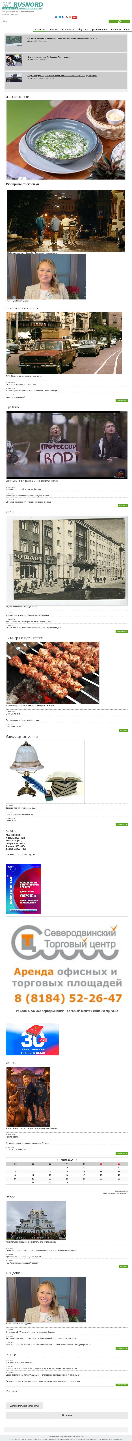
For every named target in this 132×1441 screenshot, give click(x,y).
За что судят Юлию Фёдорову (19, 1324)
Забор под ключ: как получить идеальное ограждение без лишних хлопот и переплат (42, 1375)
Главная (40, 29)
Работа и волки (12, 1137)
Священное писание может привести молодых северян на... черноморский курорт (41, 1250)
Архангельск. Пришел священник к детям (24, 1257)
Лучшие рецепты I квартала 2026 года (22, 720)
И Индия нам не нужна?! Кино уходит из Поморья (27, 615)
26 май (8, 1360)
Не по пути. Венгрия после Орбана (21, 384)
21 (33, 1179)
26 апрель (9, 619)
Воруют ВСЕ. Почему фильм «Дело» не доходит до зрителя (32, 481)
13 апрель (9, 625)
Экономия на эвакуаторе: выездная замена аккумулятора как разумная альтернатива (43, 1381)
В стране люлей (13, 714)
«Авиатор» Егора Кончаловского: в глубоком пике (27, 496)
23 (67, 1179)
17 (84, 1175)
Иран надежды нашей (15, 397)
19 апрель (9, 487)
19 (119, 1175)
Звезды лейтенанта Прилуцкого (19, 814)
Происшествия (98, 29)
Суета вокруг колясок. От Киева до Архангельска (48, 57)
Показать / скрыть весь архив (20, 854)
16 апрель (9, 711)
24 (84, 1179)
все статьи (123, 730)
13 (15, 1175)
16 (67, 1175)
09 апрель (9, 1141)
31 (84, 1183)
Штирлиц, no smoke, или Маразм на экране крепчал (28, 502)
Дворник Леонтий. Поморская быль (21, 808)
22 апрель (9, 1134)
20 (15, 1179)
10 (84, 1171)
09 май (8, 812)
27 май (8, 1260)
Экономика (68, 29)
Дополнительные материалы (24, 1406)
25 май (8, 1366)
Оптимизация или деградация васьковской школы (27, 1143)
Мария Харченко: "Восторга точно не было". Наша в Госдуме (32, 391)
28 (33, 1183)
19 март (30, 41)
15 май (8, 1329)
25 (101, 1179)
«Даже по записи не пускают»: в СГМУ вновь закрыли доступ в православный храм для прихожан (48, 1344)
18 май (8, 613)
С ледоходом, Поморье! (16, 1149)
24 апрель (9, 818)
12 (119, 1171)
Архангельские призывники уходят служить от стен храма (31, 1242)
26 (119, 1179)
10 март (8, 499)
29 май (8, 1248)
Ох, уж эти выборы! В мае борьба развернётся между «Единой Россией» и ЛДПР (62, 38)
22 (50, 1179)
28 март (8, 1147)
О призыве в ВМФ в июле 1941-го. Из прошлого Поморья (30, 1332)
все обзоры (123, 505)
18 (101, 1175)
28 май (8, 1254)
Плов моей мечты (13, 726)
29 (50, 1183)
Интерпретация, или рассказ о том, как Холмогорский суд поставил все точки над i (41, 1338)
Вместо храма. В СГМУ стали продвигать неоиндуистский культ (33, 628)
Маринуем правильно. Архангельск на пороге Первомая (30, 705)
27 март (8, 724)
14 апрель (9, 382)
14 (33, 1175)
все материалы (122, 400)
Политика (54, 29)
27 (15, 1183)
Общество (82, 29)
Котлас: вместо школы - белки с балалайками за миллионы (31, 1128)
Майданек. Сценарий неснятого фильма (23, 489)
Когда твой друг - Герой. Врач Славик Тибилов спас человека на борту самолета (62, 76)
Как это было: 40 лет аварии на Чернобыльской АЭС (28, 621)
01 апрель (9, 718)
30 (67, 1183)
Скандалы (115, 29)
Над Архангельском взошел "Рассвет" (22, 1263)
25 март (8, 395)
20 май (8, 805)
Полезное (67, 1415)
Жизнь (127, 29)
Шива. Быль (11, 821)
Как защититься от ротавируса (19, 1362)
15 (50, 1175)
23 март (8, 493)
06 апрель (9, 388)
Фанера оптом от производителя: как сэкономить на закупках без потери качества (41, 1368)
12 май (8, 1336)
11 (101, 1171)
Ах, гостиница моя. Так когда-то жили (22, 607)
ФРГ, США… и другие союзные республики (24, 376)
